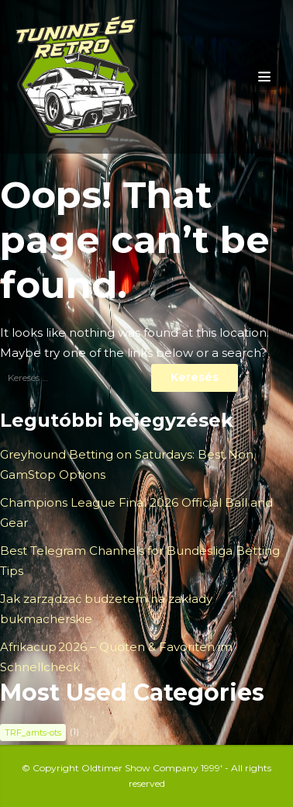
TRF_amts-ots (33, 732)
